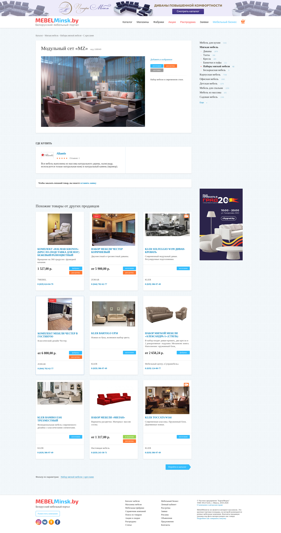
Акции (172, 21)
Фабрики (158, 21)
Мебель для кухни (210, 42)
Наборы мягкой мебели (70, 35)
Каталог (127, 21)
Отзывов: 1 (75, 158)
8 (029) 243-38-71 (99, 452)
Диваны (207, 51)
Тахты (206, 55)
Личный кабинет (168, 504)
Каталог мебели (132, 501)
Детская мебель (208, 83)
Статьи (128, 525)
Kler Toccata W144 (158, 417)
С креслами (88, 35)
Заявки (204, 21)
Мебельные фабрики (134, 508)
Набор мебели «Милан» (108, 417)
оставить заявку (88, 183)
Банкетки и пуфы (212, 62)
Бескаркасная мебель (214, 70)
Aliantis (61, 153)
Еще (204, 102)
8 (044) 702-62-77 (99, 284)
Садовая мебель (209, 96)
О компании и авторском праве (210, 505)
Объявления (166, 518)
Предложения (167, 521)
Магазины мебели (133, 504)
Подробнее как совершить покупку (211, 518)
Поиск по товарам (133, 514)
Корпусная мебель (210, 74)
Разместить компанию (48, 513)
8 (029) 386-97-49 (153, 284)
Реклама (165, 514)
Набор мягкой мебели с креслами (77, 476)
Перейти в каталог (177, 466)
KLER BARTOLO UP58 (104, 333)
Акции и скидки (132, 518)
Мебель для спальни (211, 88)
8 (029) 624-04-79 (45, 284)
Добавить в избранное (161, 59)
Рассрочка (165, 508)
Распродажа (187, 21)
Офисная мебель (209, 79)
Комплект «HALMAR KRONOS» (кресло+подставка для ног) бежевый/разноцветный (58, 252)
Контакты (165, 525)
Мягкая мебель (51, 35)
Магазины (143, 21)
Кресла (207, 59)
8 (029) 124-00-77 (153, 368)
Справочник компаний (135, 511)
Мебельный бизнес (225, 21)
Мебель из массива (210, 92)
